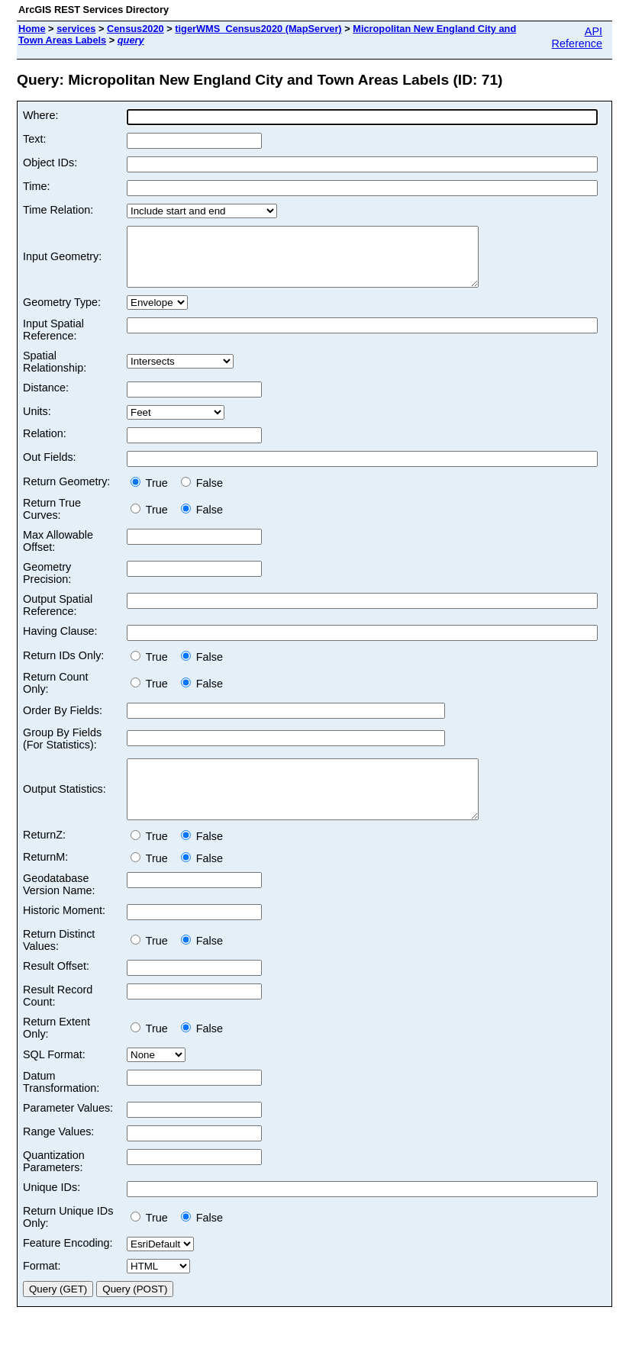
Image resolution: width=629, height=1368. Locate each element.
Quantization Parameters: (54, 1184)
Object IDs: (50, 162)
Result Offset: (56, 989)
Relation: (44, 445)
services (75, 28)
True (152, 494)
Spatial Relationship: (54, 373)
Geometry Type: (62, 313)
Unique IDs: (51, 1210)
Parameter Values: (68, 1131)
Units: (37, 423)
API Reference (577, 37)
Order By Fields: (62, 722)
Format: (42, 1289)
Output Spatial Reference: (57, 616)
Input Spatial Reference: (53, 341)
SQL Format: (54, 1077)
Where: (40, 115)
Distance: (46, 399)
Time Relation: (58, 210)
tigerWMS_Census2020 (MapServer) (258, 28)
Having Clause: (60, 642)
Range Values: (58, 1154)
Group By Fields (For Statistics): (62, 750)
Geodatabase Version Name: (59, 907)
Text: (34, 139)
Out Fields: (49, 468)
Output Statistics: (64, 806)
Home (32, 28)
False (202, 494)
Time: (36, 186)
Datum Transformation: (61, 1105)
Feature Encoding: (68, 1266)
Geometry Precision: (47, 584)
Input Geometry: (62, 262)
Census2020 (135, 28)
